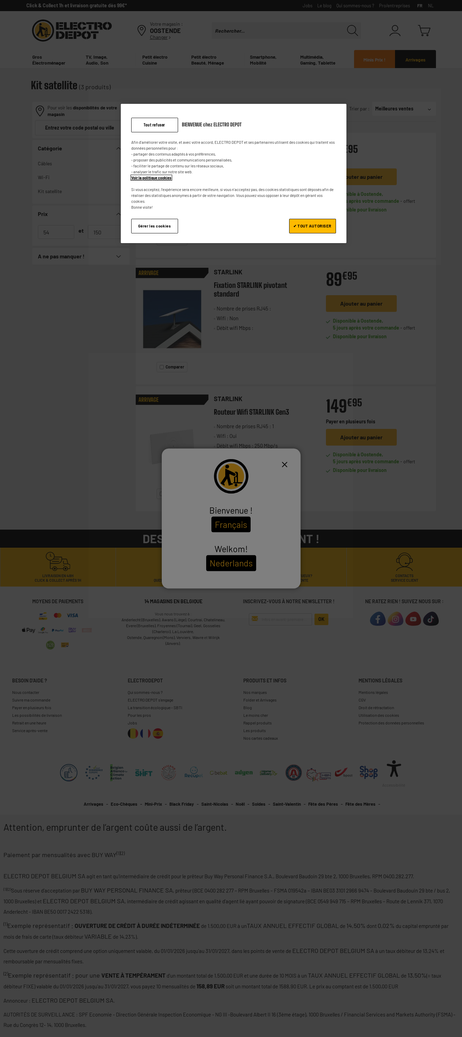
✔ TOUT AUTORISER (312, 226)
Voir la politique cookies (151, 177)
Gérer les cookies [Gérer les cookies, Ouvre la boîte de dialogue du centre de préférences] (154, 226)
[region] (233, 173)
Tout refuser (154, 125)
